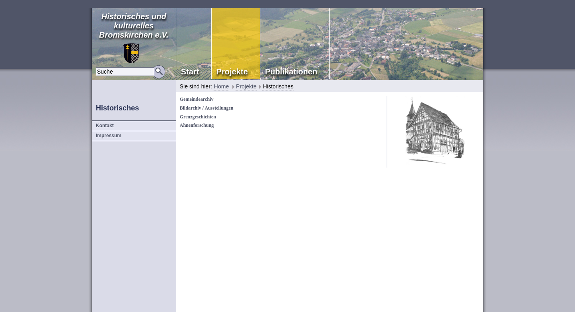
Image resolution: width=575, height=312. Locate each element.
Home (221, 86)
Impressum (108, 135)
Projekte (246, 86)
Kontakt (105, 125)
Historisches (278, 86)
